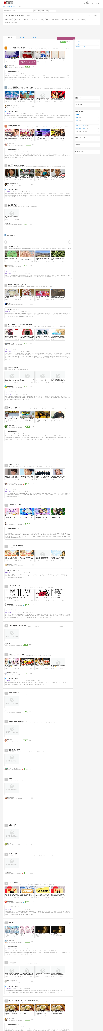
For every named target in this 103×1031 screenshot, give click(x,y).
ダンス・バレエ (37, 19)
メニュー (97, 3)
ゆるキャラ (81, 19)
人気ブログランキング (8, 2)
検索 (32, 10)
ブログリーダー (80, 41)
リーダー (86, 3)
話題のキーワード (80, 46)
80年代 (42, 10)
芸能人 (8, 19)
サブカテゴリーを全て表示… (11, 22)
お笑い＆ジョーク (68, 19)
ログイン (92, 3)
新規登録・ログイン (81, 44)
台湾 (39, 10)
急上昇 (22, 37)
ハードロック (52, 10)
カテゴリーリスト (92, 15)
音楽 (18, 19)
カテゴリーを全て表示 (81, 131)
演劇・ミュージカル (52, 19)
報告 (32, 66)
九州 (47, 10)
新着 (34, 37)
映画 (26, 19)
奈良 (35, 10)
